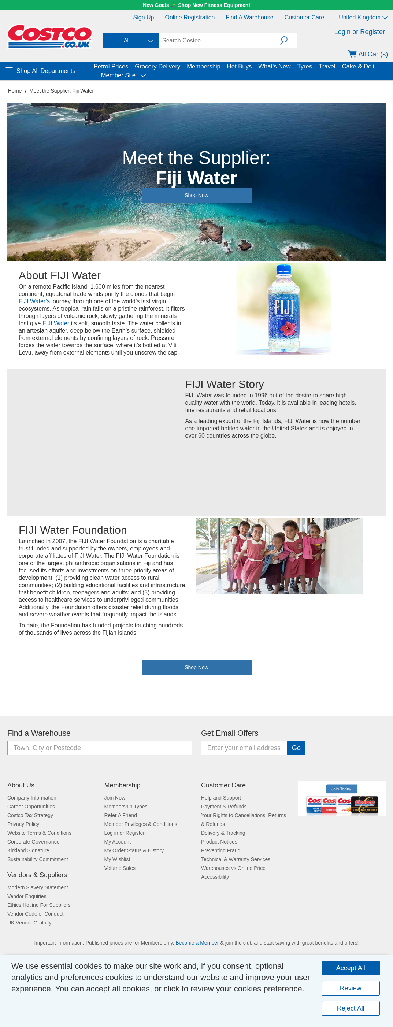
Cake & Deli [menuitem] (358, 66)
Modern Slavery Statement (37, 887)
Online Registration (190, 17)
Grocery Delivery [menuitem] (157, 66)
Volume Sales (120, 868)
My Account (117, 842)
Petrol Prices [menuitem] (111, 66)
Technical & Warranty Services (235, 859)
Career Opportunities (31, 806)
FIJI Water (55, 323)
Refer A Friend (120, 815)
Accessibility (215, 877)
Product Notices (219, 842)
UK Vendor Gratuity (29, 923)
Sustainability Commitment (37, 859)
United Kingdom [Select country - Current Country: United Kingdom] (363, 17)
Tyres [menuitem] (304, 66)
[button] (288, 40)
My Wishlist (117, 859)
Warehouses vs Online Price (233, 868)
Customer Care (304, 17)
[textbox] (219, 40)
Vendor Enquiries (27, 896)
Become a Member (197, 943)
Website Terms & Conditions (39, 833)
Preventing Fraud (220, 850)
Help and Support (221, 798)
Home (15, 91)
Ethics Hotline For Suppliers (39, 905)
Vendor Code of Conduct (35, 914)
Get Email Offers (230, 733)
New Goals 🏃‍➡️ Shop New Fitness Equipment (196, 5)
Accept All (350, 968)
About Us (20, 785)
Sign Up (143, 17)
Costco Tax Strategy (30, 815)
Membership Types (126, 806)
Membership (122, 785)
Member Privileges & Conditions (140, 824)
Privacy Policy (23, 824)
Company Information (31, 798)
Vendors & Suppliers (37, 875)
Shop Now (196, 667)
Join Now (115, 798)
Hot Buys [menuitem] (239, 66)
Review (351, 988)
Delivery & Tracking (223, 833)
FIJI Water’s (34, 301)
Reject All (350, 1008)
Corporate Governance (33, 842)
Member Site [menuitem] (117, 75)
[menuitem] (49, 71)
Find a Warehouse (250, 17)
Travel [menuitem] (327, 66)
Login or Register (359, 32)
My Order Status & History (134, 850)
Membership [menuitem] (203, 66)
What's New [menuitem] (274, 66)
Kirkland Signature (28, 850)
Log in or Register (124, 833)
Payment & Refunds (224, 806)
